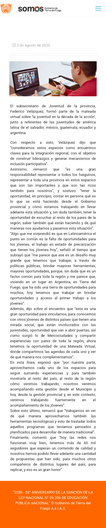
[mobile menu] (98, 8)
